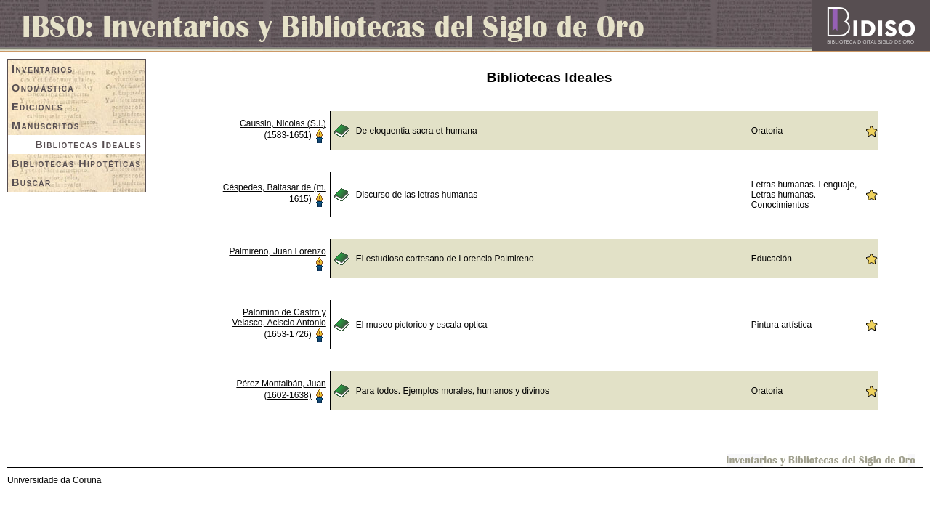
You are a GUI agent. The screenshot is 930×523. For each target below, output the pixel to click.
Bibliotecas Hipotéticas (76, 163)
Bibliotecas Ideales (88, 144)
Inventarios (42, 69)
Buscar (32, 182)
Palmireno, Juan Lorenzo (277, 251)
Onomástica (43, 88)
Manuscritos (46, 125)
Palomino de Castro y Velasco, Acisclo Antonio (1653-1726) (279, 323)
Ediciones (37, 107)
